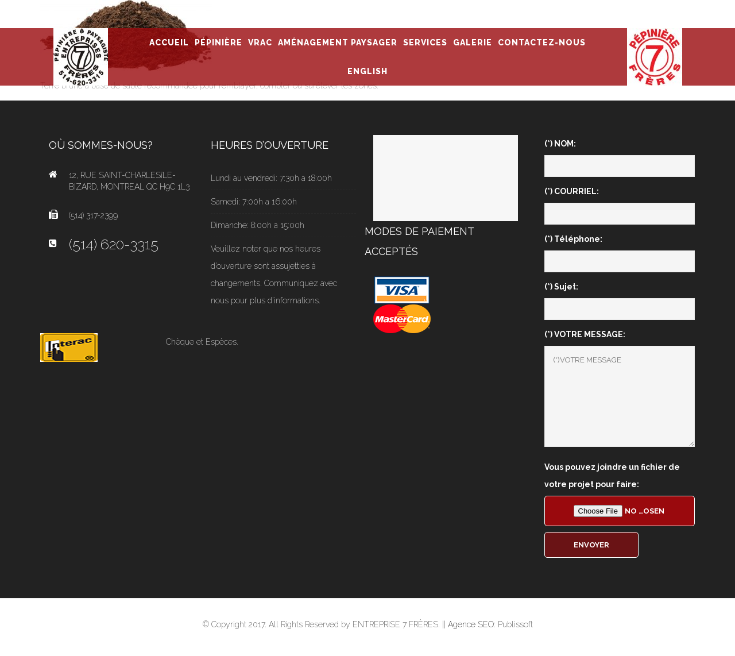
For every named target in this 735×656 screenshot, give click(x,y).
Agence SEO (471, 624)
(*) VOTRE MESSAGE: (584, 334)
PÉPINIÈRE (218, 42)
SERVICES (425, 42)
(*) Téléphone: (573, 239)
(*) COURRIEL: (571, 191)
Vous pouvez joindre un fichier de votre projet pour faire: (612, 475)
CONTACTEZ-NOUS (542, 42)
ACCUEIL (169, 42)
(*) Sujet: (561, 286)
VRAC (260, 42)
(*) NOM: (560, 143)
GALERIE (472, 42)
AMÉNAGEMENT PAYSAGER (337, 42)
